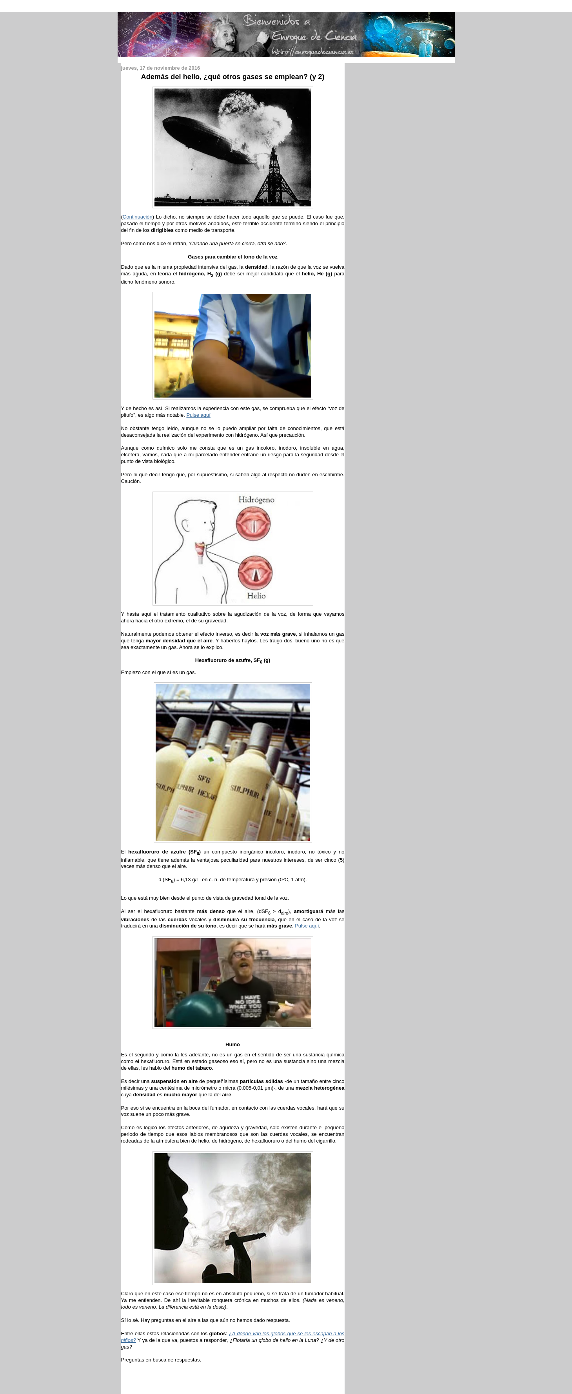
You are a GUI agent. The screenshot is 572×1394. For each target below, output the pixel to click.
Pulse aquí (198, 415)
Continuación (138, 217)
